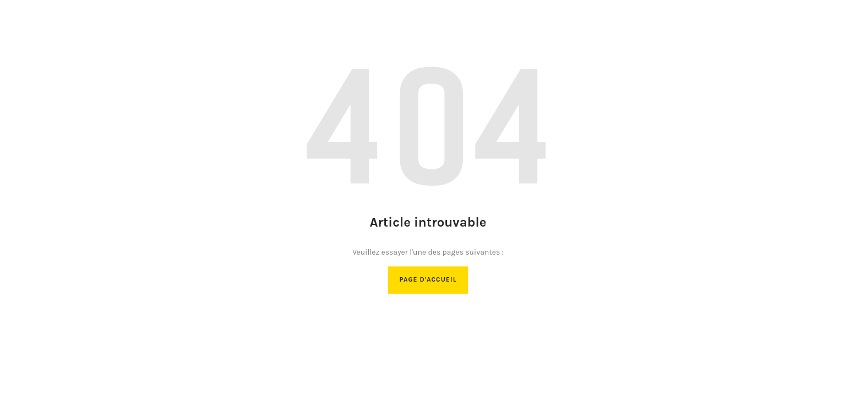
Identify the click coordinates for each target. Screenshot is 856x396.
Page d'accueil (427, 280)
